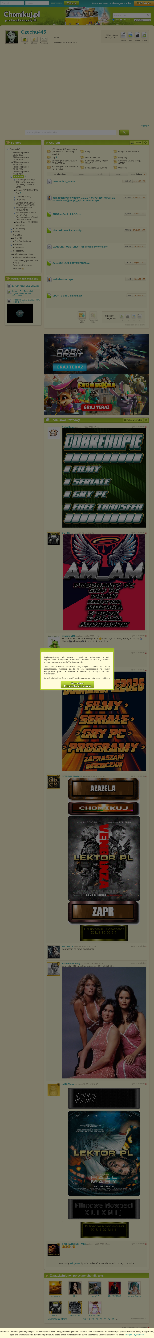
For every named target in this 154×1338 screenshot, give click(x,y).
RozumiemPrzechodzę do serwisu (77, 684)
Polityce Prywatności (134, 1335)
